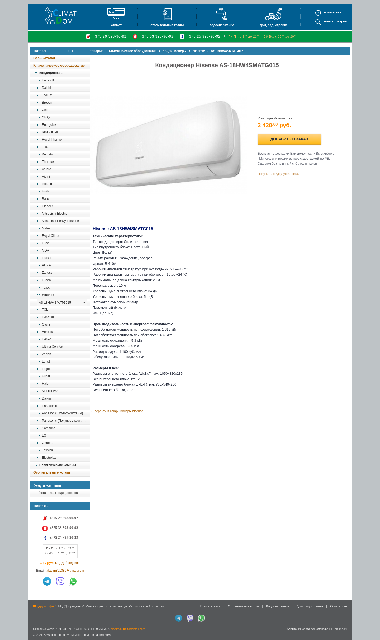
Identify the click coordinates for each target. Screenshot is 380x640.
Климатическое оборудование (59, 65)
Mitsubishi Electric (54, 213)
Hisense (48, 295)
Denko (46, 339)
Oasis (46, 324)
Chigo (46, 110)
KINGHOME (50, 132)
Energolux (49, 125)
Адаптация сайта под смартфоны (309, 628)
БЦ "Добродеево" (68, 563)
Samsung (48, 428)
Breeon (47, 102)
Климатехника (210, 606)
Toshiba (47, 450)
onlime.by (341, 628)
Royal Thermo (52, 139)
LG (44, 435)
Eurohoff (48, 80)
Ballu (45, 199)
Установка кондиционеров (58, 493)
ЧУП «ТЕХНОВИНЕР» (71, 628)
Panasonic (49, 406)
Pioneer (47, 206)
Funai (46, 376)
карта (158, 606)
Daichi (46, 88)
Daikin (46, 398)
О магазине (338, 606)
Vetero (46, 169)
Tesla (45, 147)
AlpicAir (47, 265)
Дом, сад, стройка (273, 25)
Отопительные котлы (167, 25)
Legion (46, 369)
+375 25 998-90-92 (203, 36)
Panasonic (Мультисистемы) (62, 413)
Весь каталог (44, 58)
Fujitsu (46, 191)
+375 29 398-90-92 (109, 36)
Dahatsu (48, 317)
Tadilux (47, 95)
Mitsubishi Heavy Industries (61, 221)
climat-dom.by (60, 634)
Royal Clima (50, 236)
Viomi (46, 176)
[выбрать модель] (62, 302)
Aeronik (47, 332)
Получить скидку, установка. (282, 171)
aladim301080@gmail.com (65, 570)
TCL (45, 310)
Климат (116, 25)
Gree (45, 243)
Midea (46, 228)
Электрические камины (57, 465)
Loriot (46, 361)
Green (46, 280)
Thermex (48, 162)
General (47, 443)
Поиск (328, 21)
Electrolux (49, 458)
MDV (45, 250)
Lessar (46, 258)
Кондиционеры (51, 73)
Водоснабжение (222, 25)
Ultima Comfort (52, 347)
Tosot (46, 287)
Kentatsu (48, 154)
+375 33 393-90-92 (156, 36)
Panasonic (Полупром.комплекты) (65, 421)
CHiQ (46, 117)
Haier (46, 384)
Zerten (46, 354)
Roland (47, 184)
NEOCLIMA (50, 391)
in (35, 638)
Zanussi (47, 273)
